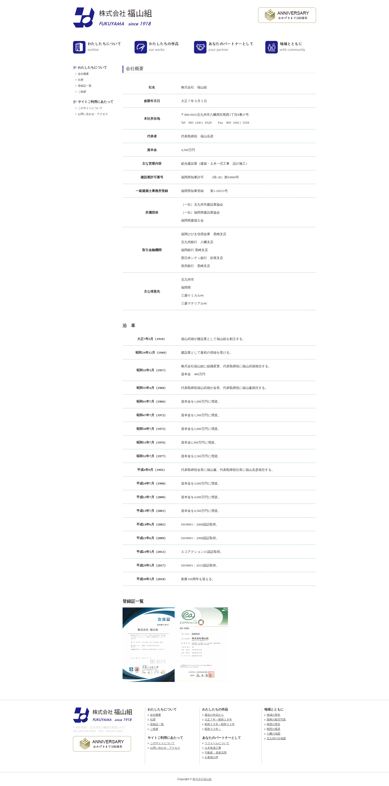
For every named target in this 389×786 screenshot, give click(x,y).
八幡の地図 (273, 733)
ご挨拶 (82, 91)
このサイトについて (90, 108)
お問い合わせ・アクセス (93, 113)
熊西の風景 (273, 728)
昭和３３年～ (213, 728)
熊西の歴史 (273, 724)
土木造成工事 (213, 747)
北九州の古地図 (276, 738)
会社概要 (83, 73)
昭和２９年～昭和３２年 (220, 724)
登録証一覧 (85, 85)
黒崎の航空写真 (276, 719)
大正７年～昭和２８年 (218, 719)
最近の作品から (214, 714)
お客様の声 (211, 757)
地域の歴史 (273, 714)
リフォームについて (217, 743)
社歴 (80, 79)
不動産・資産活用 (216, 752)
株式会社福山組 (202, 779)
